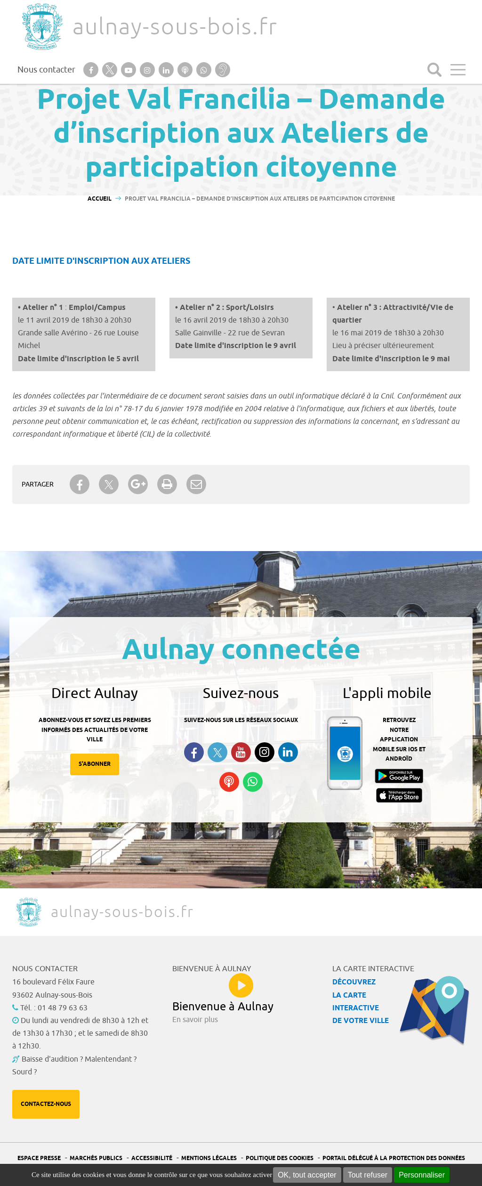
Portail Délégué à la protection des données (393, 1158)
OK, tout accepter (307, 1175)
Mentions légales (209, 1158)
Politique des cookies (279, 1158)
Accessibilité (151, 1158)
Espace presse (39, 1158)
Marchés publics (96, 1158)
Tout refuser (367, 1175)
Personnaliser (422, 1175)
